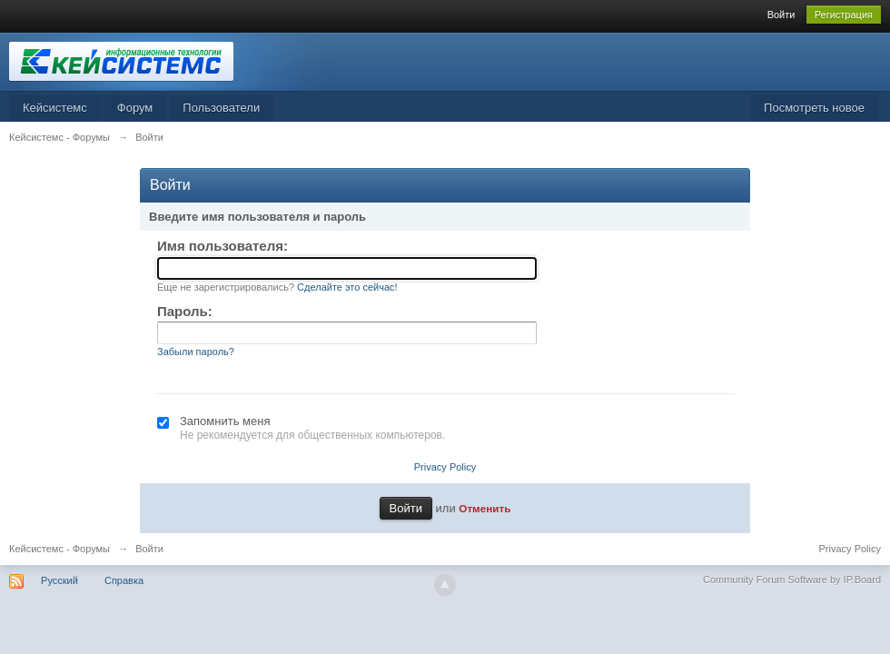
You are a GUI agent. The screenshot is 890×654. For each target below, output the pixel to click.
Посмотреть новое (814, 107)
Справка (123, 580)
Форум (135, 107)
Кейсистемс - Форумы (59, 548)
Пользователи (221, 107)
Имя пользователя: (222, 245)
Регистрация (844, 14)
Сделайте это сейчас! (347, 287)
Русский (59, 580)
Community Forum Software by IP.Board (792, 579)
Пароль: (185, 311)
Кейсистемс (55, 107)
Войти (781, 14)
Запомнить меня (225, 421)
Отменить (484, 508)
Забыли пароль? (195, 351)
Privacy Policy (445, 466)
